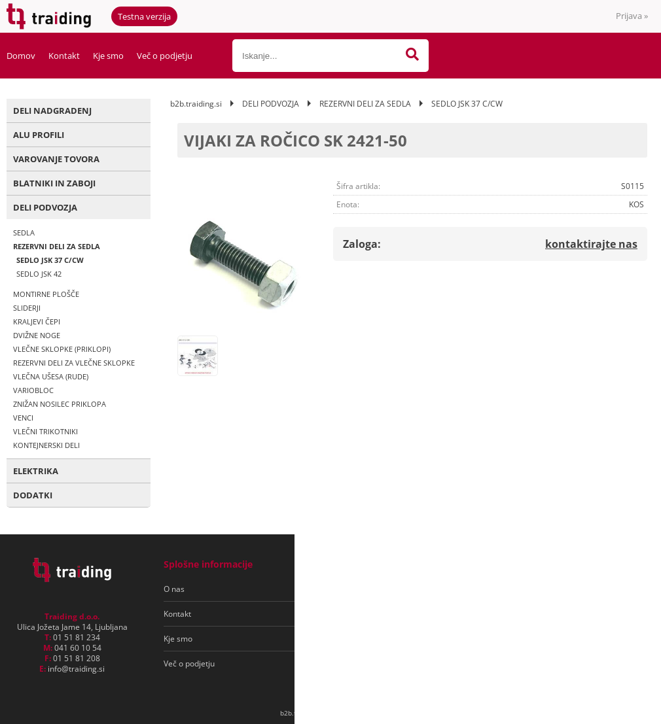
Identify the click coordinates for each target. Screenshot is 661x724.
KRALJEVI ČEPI (36, 321)
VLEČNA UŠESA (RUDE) (50, 376)
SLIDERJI (27, 308)
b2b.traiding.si (196, 103)
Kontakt (64, 55)
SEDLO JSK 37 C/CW (50, 260)
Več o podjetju (164, 55)
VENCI (23, 417)
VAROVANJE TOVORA (56, 159)
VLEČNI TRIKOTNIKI (45, 431)
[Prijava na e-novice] (596, 589)
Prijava (632, 16)
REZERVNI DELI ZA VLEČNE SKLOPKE (74, 363)
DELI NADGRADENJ (52, 110)
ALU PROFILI (38, 135)
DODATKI (32, 495)
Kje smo (108, 55)
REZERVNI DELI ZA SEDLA (56, 246)
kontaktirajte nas (591, 244)
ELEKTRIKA (35, 471)
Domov (21, 55)
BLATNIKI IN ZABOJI (54, 183)
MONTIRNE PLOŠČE (46, 294)
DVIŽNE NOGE (36, 335)
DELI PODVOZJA (45, 207)
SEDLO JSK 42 (39, 274)
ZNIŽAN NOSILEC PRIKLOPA (59, 404)
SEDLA (24, 232)
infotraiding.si (76, 668)
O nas (174, 589)
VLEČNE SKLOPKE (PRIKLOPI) (62, 349)
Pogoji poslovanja (352, 589)
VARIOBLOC (33, 390)
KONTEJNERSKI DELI (46, 445)
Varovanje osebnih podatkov (372, 613)
